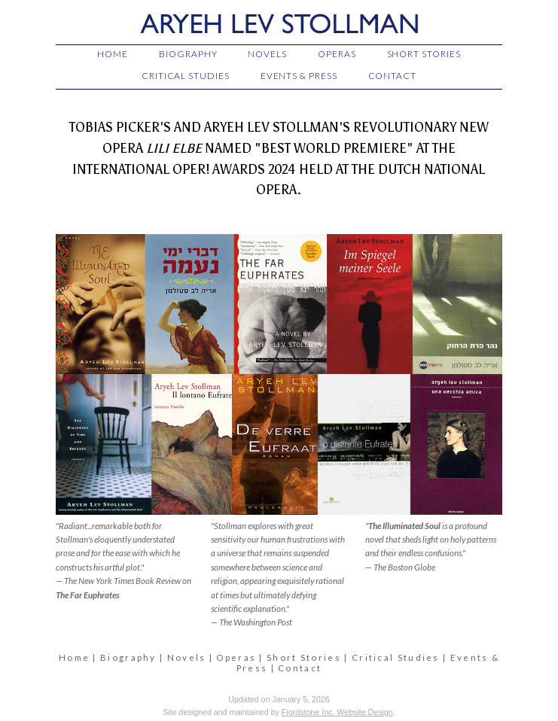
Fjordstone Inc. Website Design (337, 711)
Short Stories (304, 657)
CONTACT (392, 75)
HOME (112, 53)
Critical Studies (396, 657)
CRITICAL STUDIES (186, 75)
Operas (236, 657)
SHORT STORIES (424, 53)
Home (74, 657)
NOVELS (267, 53)
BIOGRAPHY (188, 53)
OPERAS (337, 53)
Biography (128, 657)
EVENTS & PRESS (299, 75)
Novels (186, 657)
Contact (300, 668)
